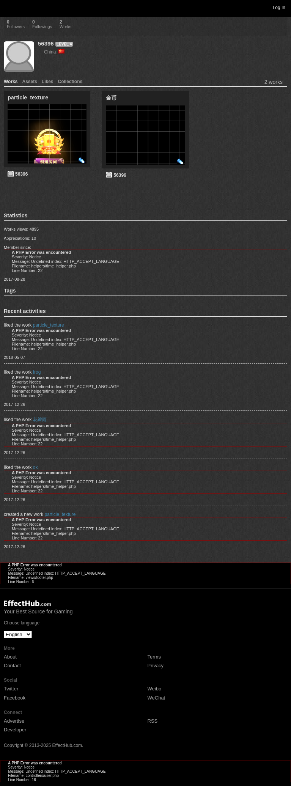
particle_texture (48, 325)
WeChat (156, 698)
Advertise (14, 721)
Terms (154, 657)
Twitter (11, 689)
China (54, 52)
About (10, 657)
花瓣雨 (40, 419)
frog (37, 372)
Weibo (155, 689)
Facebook (14, 698)
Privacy (156, 665)
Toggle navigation (9, 7)
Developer (15, 730)
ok (35, 467)
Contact (12, 665)
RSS (153, 721)
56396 (46, 43)
